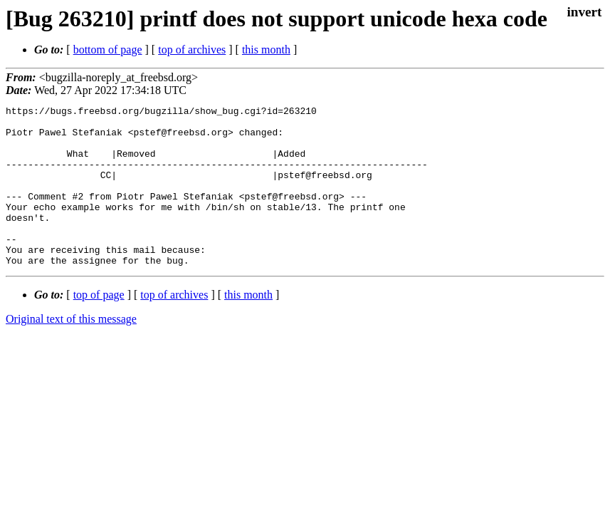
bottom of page (107, 49)
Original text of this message (71, 351)
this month (266, 49)
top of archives (192, 49)
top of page (99, 327)
